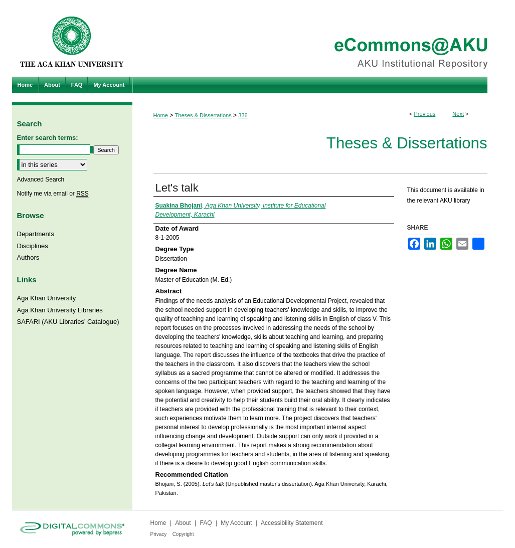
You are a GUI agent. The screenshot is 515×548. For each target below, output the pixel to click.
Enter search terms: (47, 137)
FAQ (206, 522)
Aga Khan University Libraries (60, 310)
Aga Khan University (46, 298)
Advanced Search (41, 179)
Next (458, 114)
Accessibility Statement (291, 522)
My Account (236, 522)
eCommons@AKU (317, 38)
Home (160, 115)
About (183, 522)
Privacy (158, 534)
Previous (425, 114)
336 (242, 115)
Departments (35, 234)
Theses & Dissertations (203, 115)
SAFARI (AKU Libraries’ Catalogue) (68, 321)
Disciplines (32, 246)
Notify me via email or (53, 193)
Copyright (183, 534)
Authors (28, 257)
